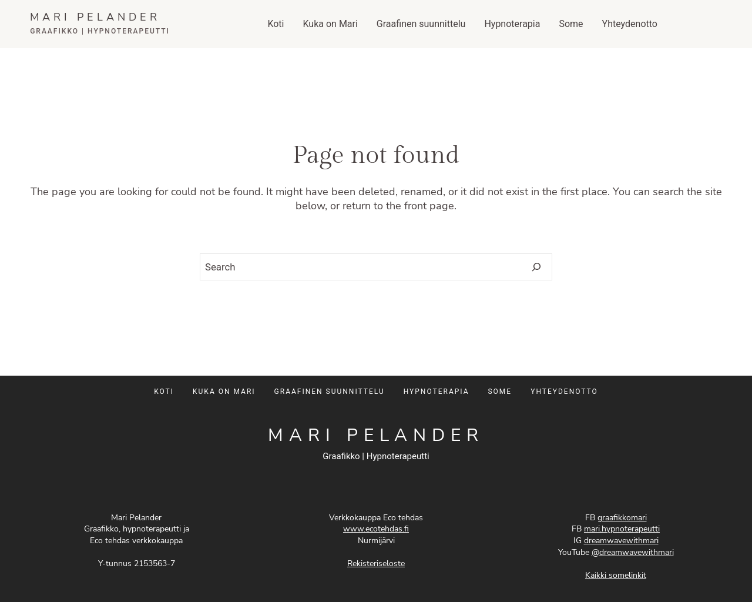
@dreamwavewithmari (633, 552)
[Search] (536, 267)
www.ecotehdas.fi (376, 528)
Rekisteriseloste (376, 563)
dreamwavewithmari (621, 540)
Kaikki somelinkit (615, 575)
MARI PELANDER (95, 17)
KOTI (164, 391)
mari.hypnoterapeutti (622, 528)
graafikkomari (622, 517)
